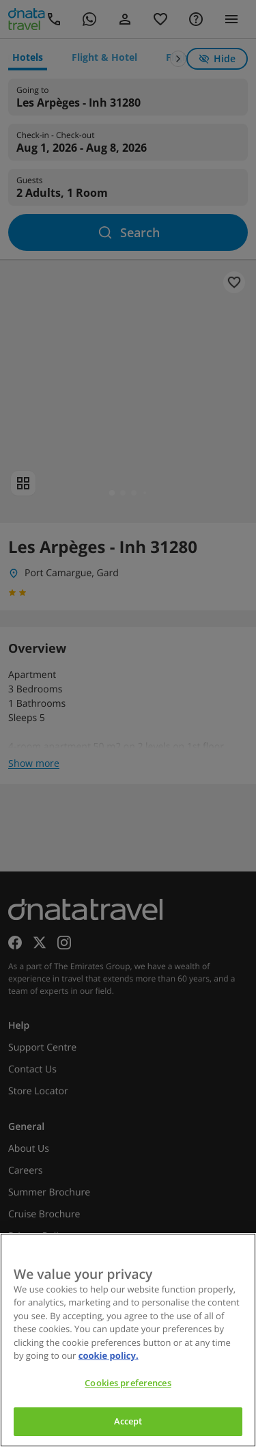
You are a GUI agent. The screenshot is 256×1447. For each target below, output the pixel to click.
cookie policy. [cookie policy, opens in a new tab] (109, 1355)
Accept (128, 1421)
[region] (128, 1340)
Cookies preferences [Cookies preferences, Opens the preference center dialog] (128, 1383)
